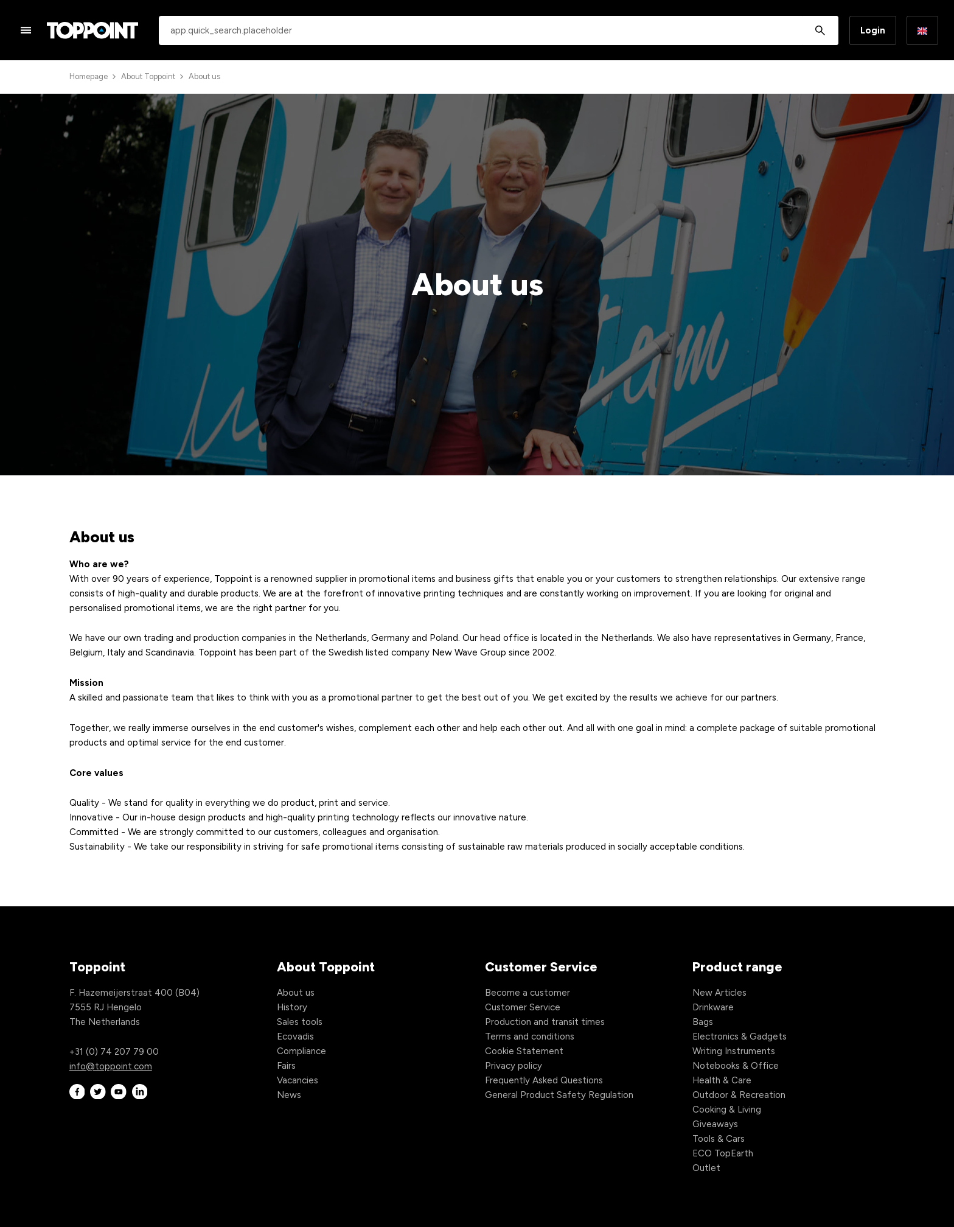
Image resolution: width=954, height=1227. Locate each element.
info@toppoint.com (110, 1066)
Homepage (88, 76)
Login (872, 30)
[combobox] (498, 30)
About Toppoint (148, 76)
